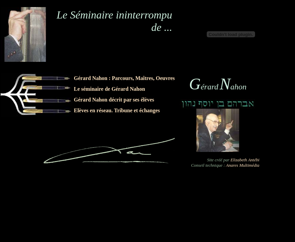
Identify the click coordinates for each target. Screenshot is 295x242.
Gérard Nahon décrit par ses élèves (114, 100)
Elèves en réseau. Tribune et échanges (117, 110)
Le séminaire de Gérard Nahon (109, 89)
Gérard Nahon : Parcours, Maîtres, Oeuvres (124, 78)
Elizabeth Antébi (245, 159)
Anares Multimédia (242, 165)
